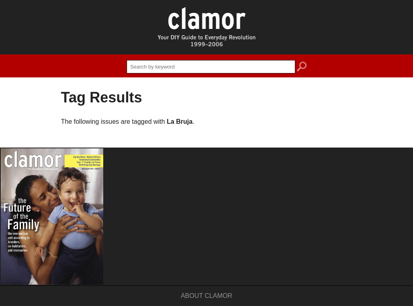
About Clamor (206, 295)
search (302, 67)
